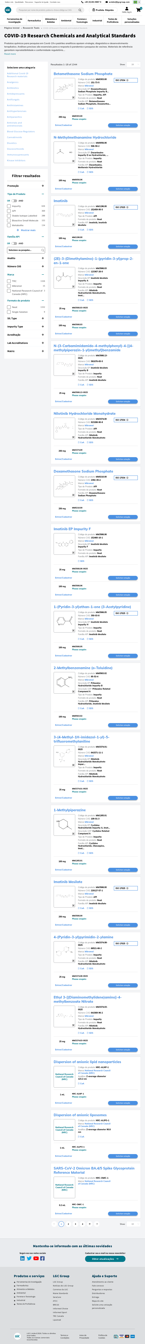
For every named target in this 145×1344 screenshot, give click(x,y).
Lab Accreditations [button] (25, 343)
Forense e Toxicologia (26, 1296)
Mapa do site (98, 1301)
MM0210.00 (101, 477)
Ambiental (21, 1293)
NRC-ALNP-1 (102, 1067)
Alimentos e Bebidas (25, 1289)
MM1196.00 (101, 206)
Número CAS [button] (25, 266)
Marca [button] (25, 274)
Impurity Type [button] (25, 326)
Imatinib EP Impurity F (72, 529)
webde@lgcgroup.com (119, 2)
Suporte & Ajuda (41, 2)
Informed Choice (60, 1308)
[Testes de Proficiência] (14, 1304)
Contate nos (55, 2)
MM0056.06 (101, 143)
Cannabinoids (14, 137)
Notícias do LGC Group (63, 1285)
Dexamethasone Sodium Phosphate (83, 471)
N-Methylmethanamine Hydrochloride (85, 137)
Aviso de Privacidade (84, 1336)
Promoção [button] (25, 185)
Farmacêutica (22, 1285)
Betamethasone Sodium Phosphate (83, 74)
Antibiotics (13, 87)
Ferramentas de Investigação (29, 1282)
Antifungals (13, 99)
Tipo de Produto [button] (25, 194)
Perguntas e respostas (102, 1289)
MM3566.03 (101, 268)
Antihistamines (15, 105)
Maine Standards (60, 1293)
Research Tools (31, 28)
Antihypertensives (16, 111)
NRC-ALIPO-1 (102, 1120)
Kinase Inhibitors (16, 160)
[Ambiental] (14, 1293)
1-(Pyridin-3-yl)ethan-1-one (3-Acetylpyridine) (92, 607)
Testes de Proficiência (26, 1304)
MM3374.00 (101, 419)
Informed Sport (60, 1312)
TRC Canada (58, 1316)
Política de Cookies (102, 1336)
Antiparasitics (14, 116)
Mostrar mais (28, 230)
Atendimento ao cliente (102, 1282)
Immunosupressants (18, 154)
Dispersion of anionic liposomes (80, 1115)
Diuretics (12, 143)
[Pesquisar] (80, 10)
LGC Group (58, 1282)
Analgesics (13, 82)
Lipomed (57, 1320)
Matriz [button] (25, 351)
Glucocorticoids (15, 148)
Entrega (95, 1297)
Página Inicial (12, 28)
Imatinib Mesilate (68, 882)
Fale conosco (98, 1285)
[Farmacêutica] (14, 1286)
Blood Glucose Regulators (21, 131)
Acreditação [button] (25, 334)
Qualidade (19, 2)
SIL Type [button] (25, 318)
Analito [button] (25, 258)
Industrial (21, 1300)
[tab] (26, 185)
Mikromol (89, 86)
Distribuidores (98, 1293)
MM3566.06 (101, 534)
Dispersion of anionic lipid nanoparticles (87, 1062)
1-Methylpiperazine (70, 810)
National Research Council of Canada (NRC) (94, 1071)
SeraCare (57, 1297)
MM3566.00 (101, 887)
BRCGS (56, 1304)
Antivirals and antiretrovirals (14, 124)
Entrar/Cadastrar (63, 125)
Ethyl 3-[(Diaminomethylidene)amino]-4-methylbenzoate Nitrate (88, 999)
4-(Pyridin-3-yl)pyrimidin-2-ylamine (83, 937)
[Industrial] (14, 1300)
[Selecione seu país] (137, 2)
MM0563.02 (101, 673)
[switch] (15, 200)
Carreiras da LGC (60, 1289)
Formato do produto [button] (25, 300)
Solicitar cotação (123, 125)
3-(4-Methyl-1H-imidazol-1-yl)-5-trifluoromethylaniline (81, 739)
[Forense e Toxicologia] (14, 1297)
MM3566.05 (101, 612)
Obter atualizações (103, 1258)
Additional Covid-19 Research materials (17, 75)
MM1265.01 (101, 815)
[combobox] (50, 10)
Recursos (29, 2)
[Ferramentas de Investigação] (14, 1282)
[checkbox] (9, 206)
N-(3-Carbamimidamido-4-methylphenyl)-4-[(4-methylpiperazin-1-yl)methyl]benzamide (93, 348)
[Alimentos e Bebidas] (14, 1289)
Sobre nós (9, 2)
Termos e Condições (64, 1336)
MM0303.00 (101, 79)
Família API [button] (25, 236)
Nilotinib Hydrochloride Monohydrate (85, 413)
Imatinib (61, 201)
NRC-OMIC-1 (102, 1178)
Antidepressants (16, 93)
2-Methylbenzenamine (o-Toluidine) (83, 668)
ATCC (55, 1301)
